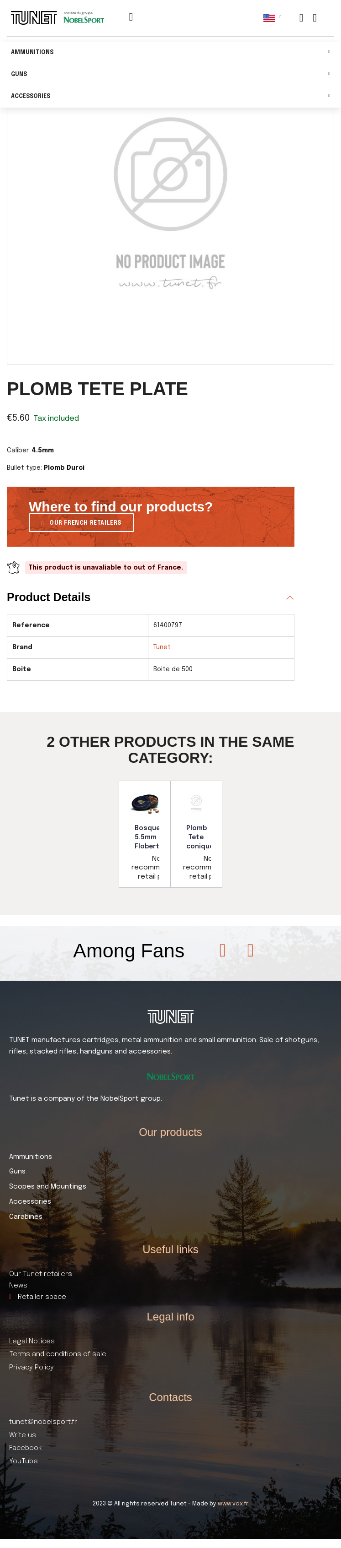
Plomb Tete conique (200, 837)
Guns (170, 75)
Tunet (162, 647)
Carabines (25, 1217)
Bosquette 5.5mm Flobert (153, 837)
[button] (81, 522)
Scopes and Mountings (47, 1186)
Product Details (48, 597)
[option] (145, 834)
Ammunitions (170, 53)
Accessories (170, 97)
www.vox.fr (233, 1504)
